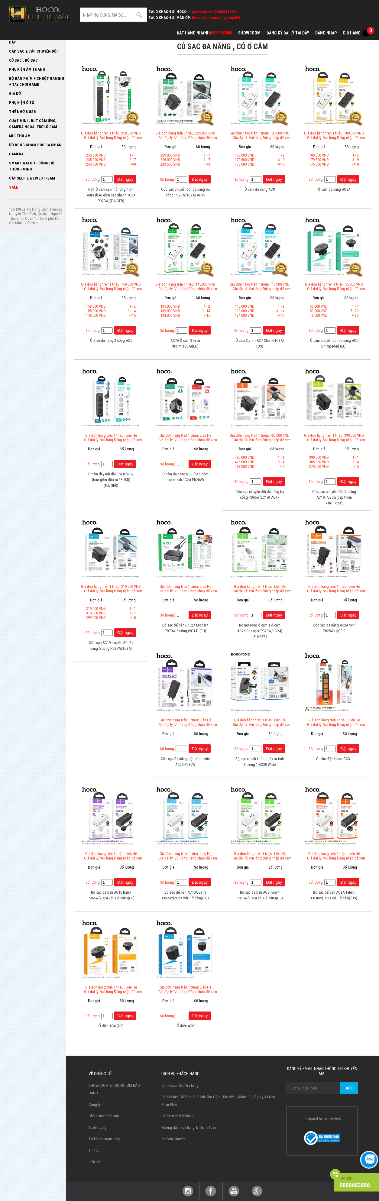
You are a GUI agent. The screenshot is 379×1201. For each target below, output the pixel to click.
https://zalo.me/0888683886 (212, 11)
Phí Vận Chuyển (173, 1139)
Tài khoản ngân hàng (104, 1139)
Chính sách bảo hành (177, 1116)
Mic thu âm (20, 136)
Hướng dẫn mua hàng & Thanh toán (188, 1127)
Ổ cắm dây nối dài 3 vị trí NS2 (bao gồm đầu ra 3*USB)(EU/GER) (111, 480)
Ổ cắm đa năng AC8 (260, 189)
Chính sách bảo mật (104, 1116)
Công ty (95, 1104)
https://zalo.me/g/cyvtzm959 (216, 17)
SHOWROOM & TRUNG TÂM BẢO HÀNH (114, 1089)
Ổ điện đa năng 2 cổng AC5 (111, 340)
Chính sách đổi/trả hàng (180, 1085)
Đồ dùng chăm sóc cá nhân (35, 145)
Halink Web (332, 1119)
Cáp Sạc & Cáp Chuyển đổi (33, 51)
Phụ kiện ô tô (21, 102)
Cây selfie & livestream (32, 178)
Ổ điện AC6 (185, 1026)
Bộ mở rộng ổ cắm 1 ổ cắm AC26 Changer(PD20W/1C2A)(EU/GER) (259, 631)
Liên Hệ (94, 1162)
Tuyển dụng (97, 1127)
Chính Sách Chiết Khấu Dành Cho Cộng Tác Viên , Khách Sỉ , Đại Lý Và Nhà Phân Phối (218, 1101)
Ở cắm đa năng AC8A (334, 189)
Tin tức (94, 1150)
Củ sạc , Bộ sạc (23, 60)
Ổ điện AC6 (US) (111, 1026)
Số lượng (93, 179)
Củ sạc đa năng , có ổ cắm (222, 46)
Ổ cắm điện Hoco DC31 (334, 758)
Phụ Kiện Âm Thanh (27, 69)
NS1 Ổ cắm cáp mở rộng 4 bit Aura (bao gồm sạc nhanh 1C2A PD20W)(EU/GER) (111, 195)
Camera (16, 154)
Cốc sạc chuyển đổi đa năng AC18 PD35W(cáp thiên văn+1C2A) (334, 497)
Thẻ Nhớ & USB (22, 111)
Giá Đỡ (15, 93)
